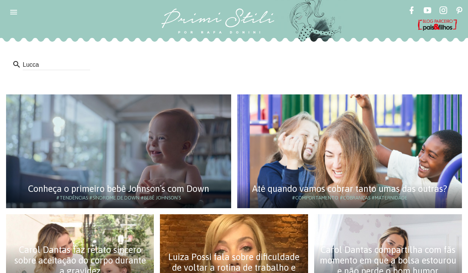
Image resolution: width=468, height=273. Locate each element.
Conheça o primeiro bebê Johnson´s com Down (118, 189)
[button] (14, 12)
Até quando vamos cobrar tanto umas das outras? (349, 189)
